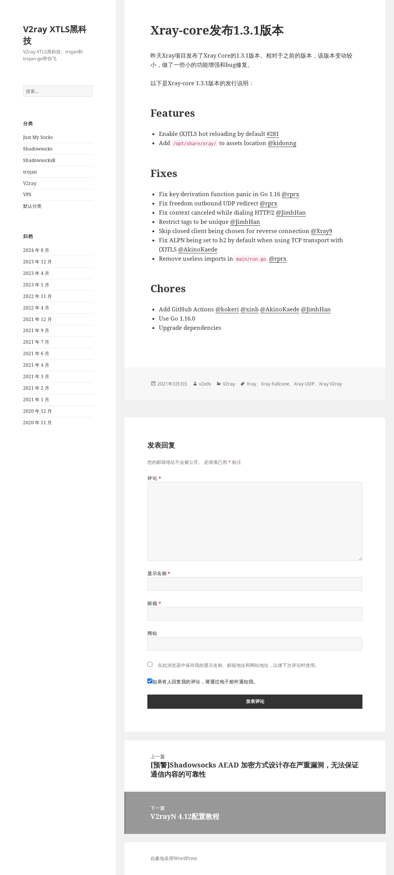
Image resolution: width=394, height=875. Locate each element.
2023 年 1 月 (36, 284)
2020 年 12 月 (37, 411)
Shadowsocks (37, 149)
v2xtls (205, 383)
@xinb (249, 309)
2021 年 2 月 (36, 388)
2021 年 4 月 (36, 365)
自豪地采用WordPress (173, 858)
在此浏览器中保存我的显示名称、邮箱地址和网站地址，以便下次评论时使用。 (238, 665)
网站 (152, 633)
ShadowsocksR (39, 160)
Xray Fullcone (275, 383)
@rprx (290, 194)
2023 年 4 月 (36, 273)
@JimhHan (291, 212)
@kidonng (282, 143)
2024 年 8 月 (36, 250)
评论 (154, 478)
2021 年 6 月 (36, 353)
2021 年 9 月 (36, 330)
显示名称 (159, 573)
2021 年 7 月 (36, 342)
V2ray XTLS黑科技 (55, 34)
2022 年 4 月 (36, 307)
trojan (30, 172)
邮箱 (154, 603)
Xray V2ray (330, 383)
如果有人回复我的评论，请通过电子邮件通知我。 (202, 681)
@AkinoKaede (197, 249)
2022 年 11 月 (37, 296)
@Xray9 (321, 231)
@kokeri (227, 309)
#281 (273, 133)
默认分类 (32, 206)
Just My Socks (38, 137)
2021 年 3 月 (36, 376)
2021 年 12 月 (37, 319)
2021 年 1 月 (36, 399)
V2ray (30, 183)
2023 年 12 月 (37, 261)
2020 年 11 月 (37, 422)
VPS (27, 194)
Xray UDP (304, 383)
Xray (251, 383)
